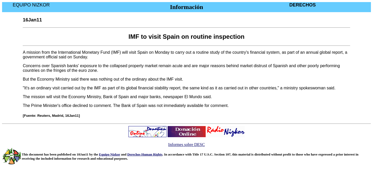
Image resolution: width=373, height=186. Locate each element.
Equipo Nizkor (109, 154)
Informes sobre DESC (186, 144)
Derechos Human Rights (144, 154)
